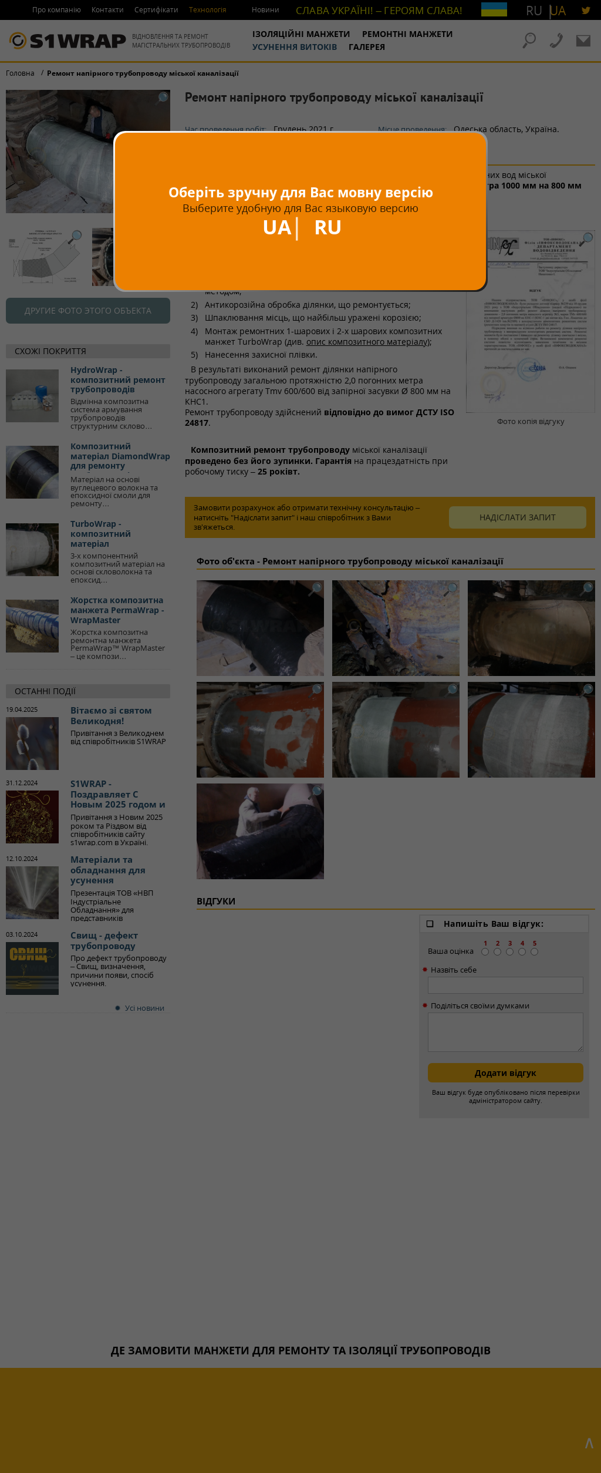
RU (328, 226)
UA (276, 226)
